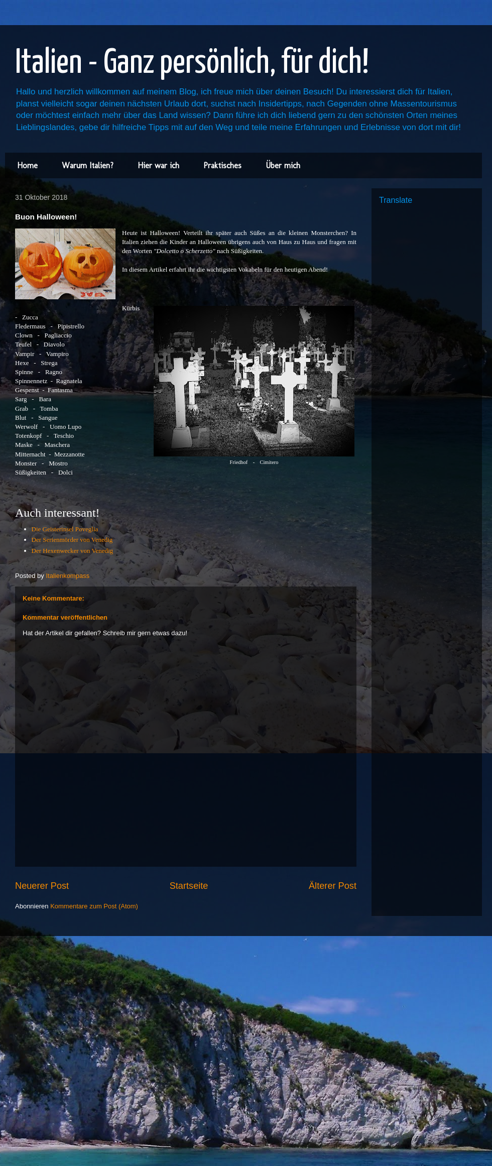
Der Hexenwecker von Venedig (72, 550)
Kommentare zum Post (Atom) (94, 906)
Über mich (283, 165)
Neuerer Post (42, 886)
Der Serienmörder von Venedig (72, 539)
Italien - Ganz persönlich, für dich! (192, 63)
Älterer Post (332, 886)
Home (27, 165)
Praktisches (222, 165)
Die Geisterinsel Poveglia (65, 529)
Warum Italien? (87, 165)
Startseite (189, 886)
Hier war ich (158, 165)
